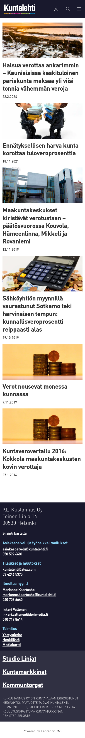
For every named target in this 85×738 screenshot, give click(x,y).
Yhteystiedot (12, 635)
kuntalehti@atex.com (19, 569)
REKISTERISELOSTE (16, 715)
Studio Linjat (19, 658)
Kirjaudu (56, 9)
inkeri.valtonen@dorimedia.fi (25, 614)
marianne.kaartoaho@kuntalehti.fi (29, 594)
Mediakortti (11, 644)
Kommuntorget (22, 684)
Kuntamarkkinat (24, 671)
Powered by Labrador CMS (43, 731)
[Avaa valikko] (79, 9)
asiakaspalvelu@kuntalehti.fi (25, 549)
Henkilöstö (10, 639)
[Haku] (68, 9)
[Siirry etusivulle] (20, 9)
